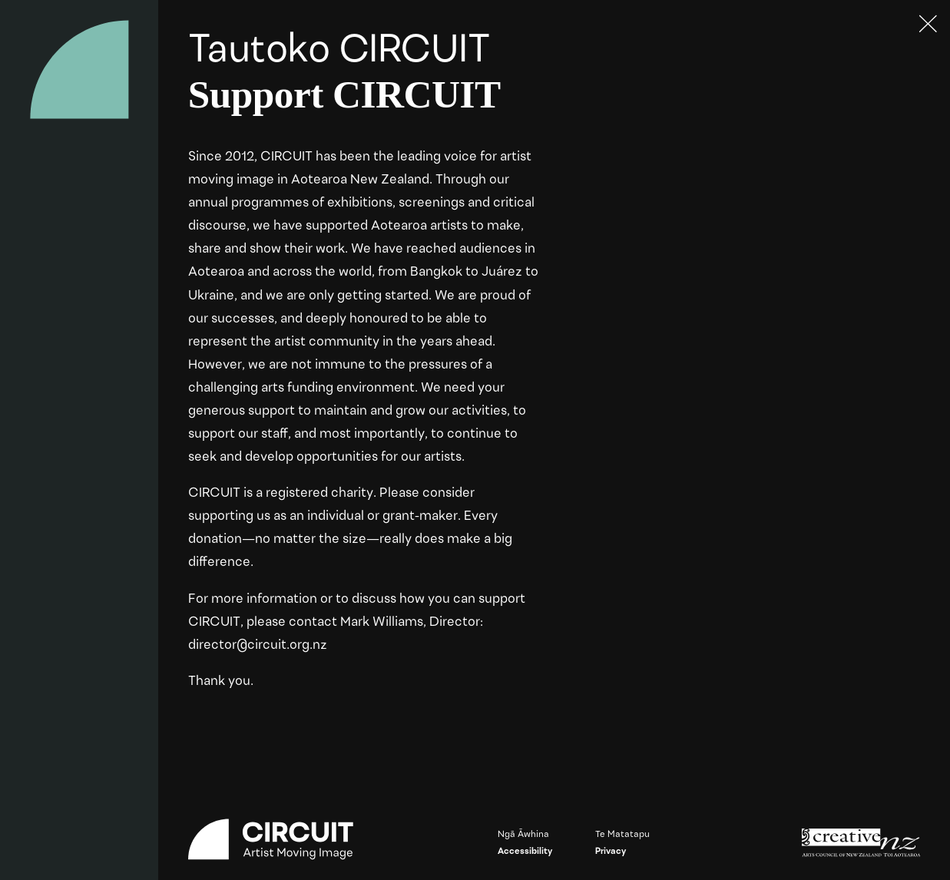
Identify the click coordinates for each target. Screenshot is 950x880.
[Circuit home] (79, 69)
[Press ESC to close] (929, 25)
